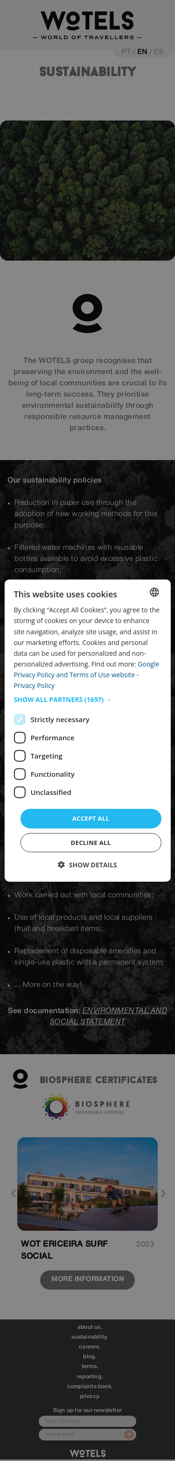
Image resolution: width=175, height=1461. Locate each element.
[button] (87, 699)
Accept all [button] (91, 818)
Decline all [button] (90, 842)
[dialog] (87, 731)
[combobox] (154, 592)
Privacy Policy (34, 685)
